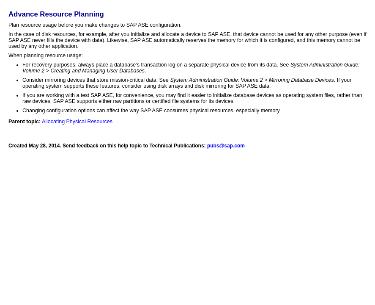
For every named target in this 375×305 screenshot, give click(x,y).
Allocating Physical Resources (77, 122)
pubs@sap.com (226, 146)
